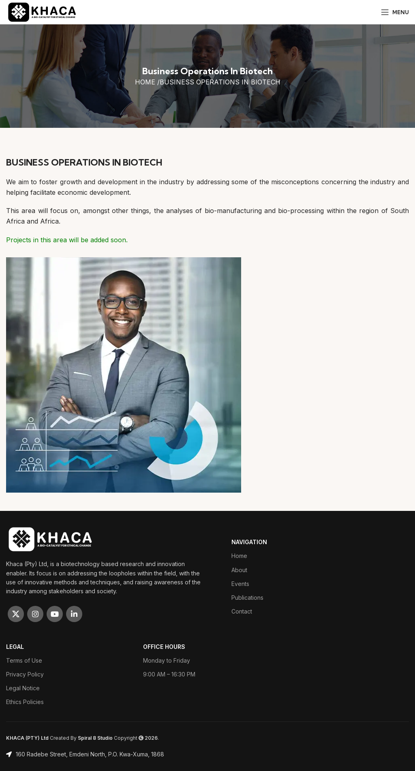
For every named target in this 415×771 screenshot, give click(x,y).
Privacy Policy (25, 674)
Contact (241, 611)
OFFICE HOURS (164, 646)
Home (239, 555)
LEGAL (15, 646)
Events (240, 583)
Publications (247, 597)
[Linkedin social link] (74, 614)
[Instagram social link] (35, 614)
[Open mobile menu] (395, 12)
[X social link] (16, 614)
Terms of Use (24, 660)
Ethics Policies (25, 701)
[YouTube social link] (55, 614)
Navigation (249, 541)
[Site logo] (42, 11)
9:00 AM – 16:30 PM (169, 674)
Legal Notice (23, 688)
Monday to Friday (166, 660)
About (239, 569)
